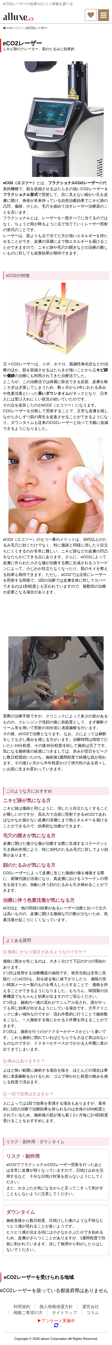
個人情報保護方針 (56, 1306)
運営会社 (90, 1306)
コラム (92, 1312)
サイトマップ (64, 1312)
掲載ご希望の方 (28, 1312)
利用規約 (21, 1306)
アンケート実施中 (58, 1320)
